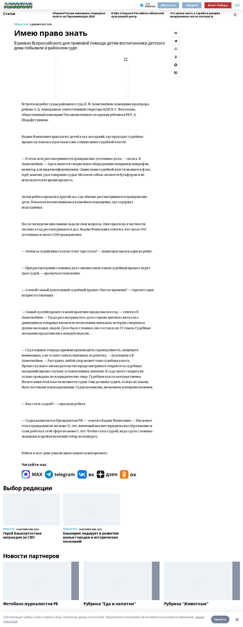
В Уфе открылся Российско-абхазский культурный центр (137, 15)
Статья (9, 14)
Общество (21, 24)
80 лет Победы (218, 5)
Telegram (192, 5)
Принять (220, 619)
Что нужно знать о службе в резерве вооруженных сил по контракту (195, 15)
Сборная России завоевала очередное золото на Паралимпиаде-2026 (79, 15)
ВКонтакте (168, 5)
